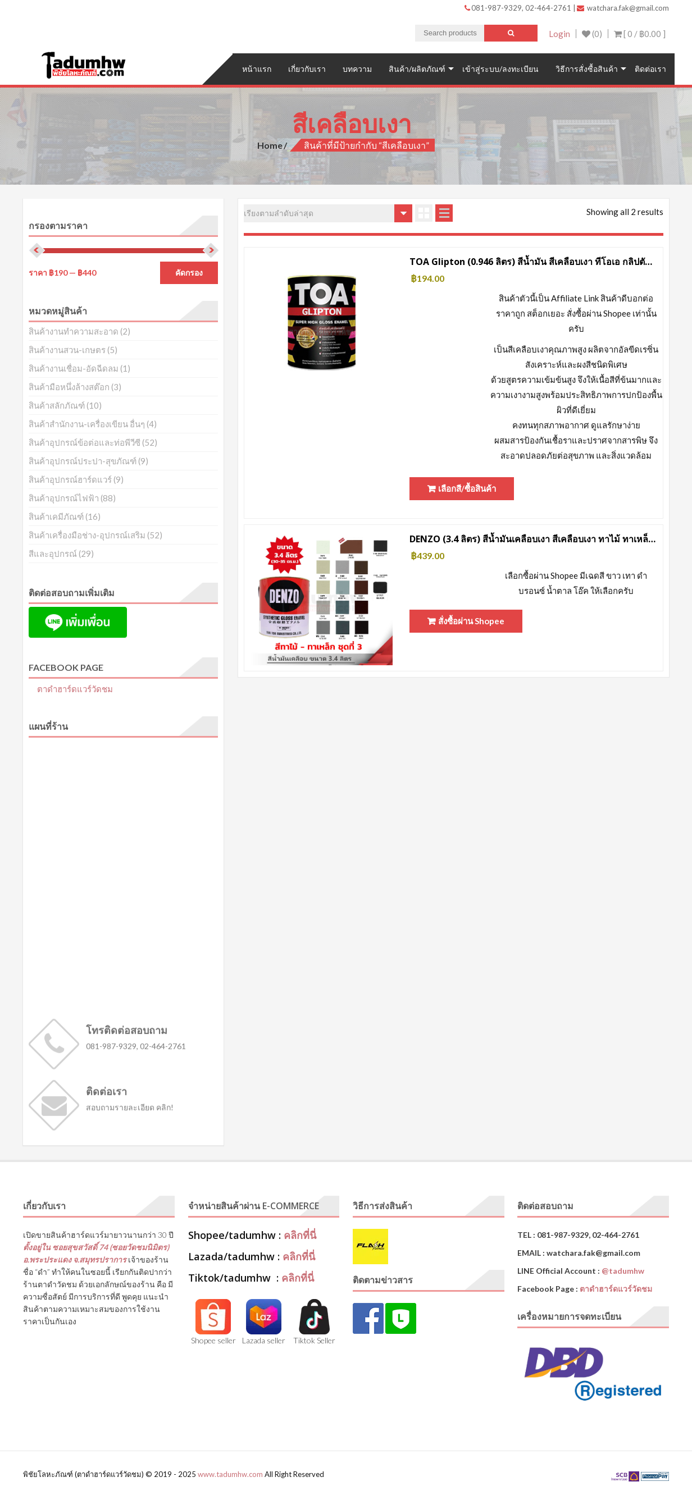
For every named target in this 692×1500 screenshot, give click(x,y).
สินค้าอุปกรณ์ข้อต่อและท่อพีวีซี (84, 442)
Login (559, 34)
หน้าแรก (256, 69)
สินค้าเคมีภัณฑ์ (56, 516)
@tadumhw (623, 1270)
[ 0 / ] (640, 34)
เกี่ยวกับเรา (307, 69)
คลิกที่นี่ (300, 1235)
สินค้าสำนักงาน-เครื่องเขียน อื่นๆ (87, 424)
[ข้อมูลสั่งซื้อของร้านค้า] (328, 213)
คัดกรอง (189, 272)
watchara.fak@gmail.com (623, 7)
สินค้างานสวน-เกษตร (67, 350)
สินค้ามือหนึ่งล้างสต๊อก (69, 387)
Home (270, 145)
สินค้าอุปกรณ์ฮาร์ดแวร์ (70, 479)
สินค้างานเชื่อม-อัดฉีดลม (74, 368)
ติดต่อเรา (650, 69)
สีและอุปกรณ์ (53, 553)
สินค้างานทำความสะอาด (74, 331)
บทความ (357, 69)
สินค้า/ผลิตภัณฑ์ (417, 69)
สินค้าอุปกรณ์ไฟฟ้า (64, 498)
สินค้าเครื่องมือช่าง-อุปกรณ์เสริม (87, 535)
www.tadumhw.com (230, 1474)
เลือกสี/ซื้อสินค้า (467, 488)
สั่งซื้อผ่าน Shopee (471, 621)
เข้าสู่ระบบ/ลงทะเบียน (500, 69)
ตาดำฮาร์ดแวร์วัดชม (75, 689)
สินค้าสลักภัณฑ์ (57, 405)
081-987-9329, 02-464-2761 (519, 7)
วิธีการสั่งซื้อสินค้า (587, 69)
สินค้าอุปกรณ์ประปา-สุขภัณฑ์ (82, 461)
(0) (592, 33)
